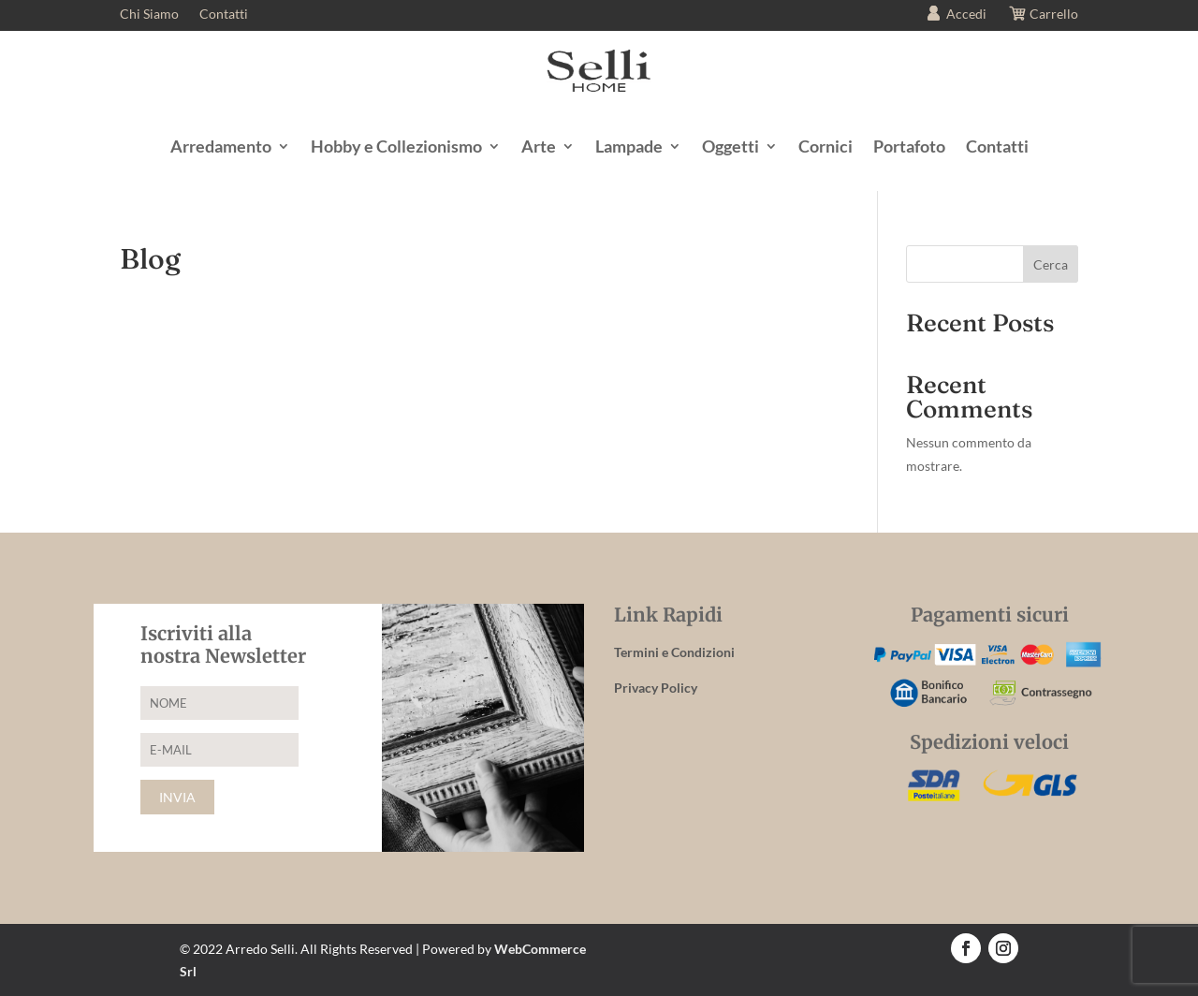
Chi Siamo (149, 14)
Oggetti (730, 146)
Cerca (1050, 264)
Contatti (223, 14)
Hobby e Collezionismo (396, 146)
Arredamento (220, 146)
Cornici (825, 146)
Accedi (954, 15)
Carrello (1042, 15)
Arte (538, 146)
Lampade (629, 146)
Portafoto (909, 146)
